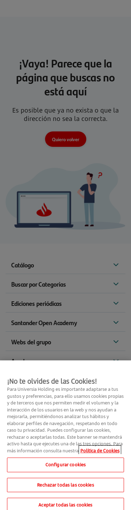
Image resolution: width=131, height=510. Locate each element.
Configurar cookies (65, 467)
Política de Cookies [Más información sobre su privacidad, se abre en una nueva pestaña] (99, 453)
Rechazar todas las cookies (65, 487)
